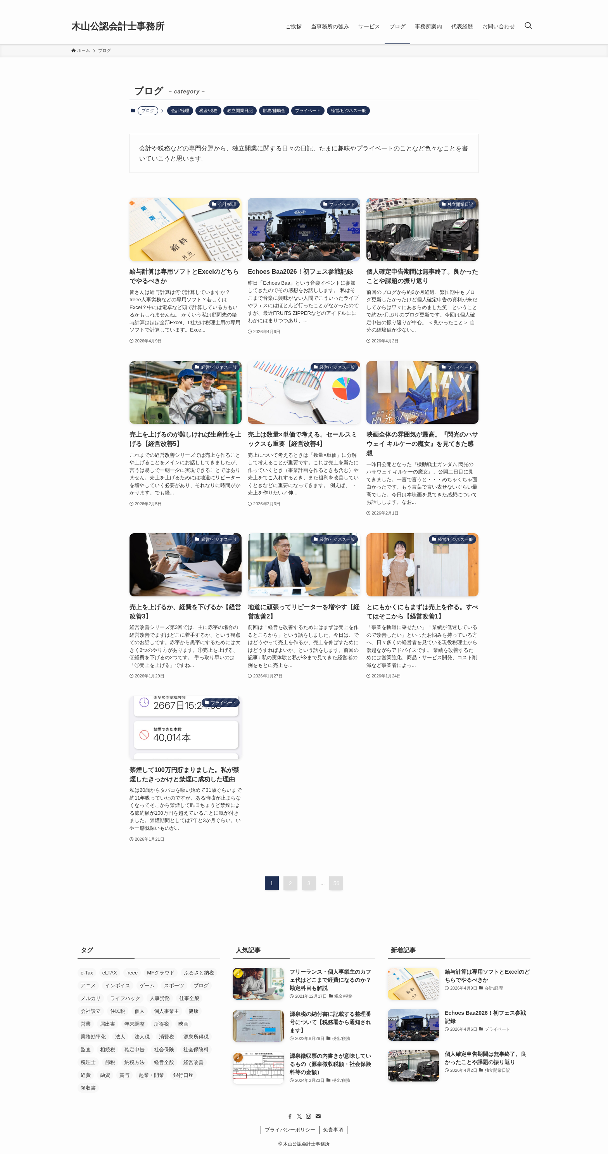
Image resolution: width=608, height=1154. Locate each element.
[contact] (317, 1116)
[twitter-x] (299, 1116)
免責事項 (333, 1130)
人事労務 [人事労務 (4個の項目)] (160, 998)
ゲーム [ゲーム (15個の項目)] (147, 985)
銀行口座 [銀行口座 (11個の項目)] (183, 1075)
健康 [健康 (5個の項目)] (193, 1011)
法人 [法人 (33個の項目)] (120, 1037)
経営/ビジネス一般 (348, 110)
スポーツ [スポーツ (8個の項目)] (174, 985)
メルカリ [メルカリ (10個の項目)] (91, 998)
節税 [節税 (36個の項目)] (110, 1062)
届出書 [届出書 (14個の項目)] (107, 1024)
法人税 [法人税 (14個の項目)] (142, 1037)
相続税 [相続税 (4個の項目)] (107, 1049)
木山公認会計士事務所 (117, 26)
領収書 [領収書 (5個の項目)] (88, 1088)
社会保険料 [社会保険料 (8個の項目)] (196, 1049)
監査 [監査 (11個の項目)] (86, 1049)
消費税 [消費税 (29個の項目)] (166, 1037)
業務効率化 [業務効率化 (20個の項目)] (93, 1037)
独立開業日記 (240, 110)
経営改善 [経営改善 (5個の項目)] (193, 1062)
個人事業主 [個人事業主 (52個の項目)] (166, 1011)
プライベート (308, 110)
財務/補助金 (274, 110)
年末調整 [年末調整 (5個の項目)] (134, 1024)
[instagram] (308, 1116)
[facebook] (290, 1116)
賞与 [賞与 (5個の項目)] (124, 1075)
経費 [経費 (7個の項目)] (86, 1075)
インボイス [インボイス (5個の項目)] (117, 985)
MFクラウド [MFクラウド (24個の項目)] (160, 973)
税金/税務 (208, 110)
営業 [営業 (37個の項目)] (86, 1024)
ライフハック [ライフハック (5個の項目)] (125, 998)
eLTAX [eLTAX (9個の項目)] (109, 973)
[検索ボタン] (528, 26)
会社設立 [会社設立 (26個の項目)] (91, 1011)
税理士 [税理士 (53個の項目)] (88, 1062)
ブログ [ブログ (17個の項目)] (201, 985)
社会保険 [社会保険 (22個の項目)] (164, 1049)
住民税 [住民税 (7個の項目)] (117, 1011)
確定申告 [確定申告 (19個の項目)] (134, 1049)
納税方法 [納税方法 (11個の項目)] (134, 1062)
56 (336, 883)
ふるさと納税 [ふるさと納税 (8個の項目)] (199, 973)
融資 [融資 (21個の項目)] (105, 1075)
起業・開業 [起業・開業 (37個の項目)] (151, 1075)
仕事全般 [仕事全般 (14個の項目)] (189, 998)
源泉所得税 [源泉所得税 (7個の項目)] (196, 1037)
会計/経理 (180, 110)
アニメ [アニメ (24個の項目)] (88, 985)
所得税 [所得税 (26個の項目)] (161, 1024)
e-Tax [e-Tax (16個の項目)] (87, 973)
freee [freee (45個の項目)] (132, 973)
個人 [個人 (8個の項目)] (140, 1011)
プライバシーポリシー (290, 1130)
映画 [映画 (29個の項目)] (183, 1024)
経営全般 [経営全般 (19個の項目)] (164, 1062)
